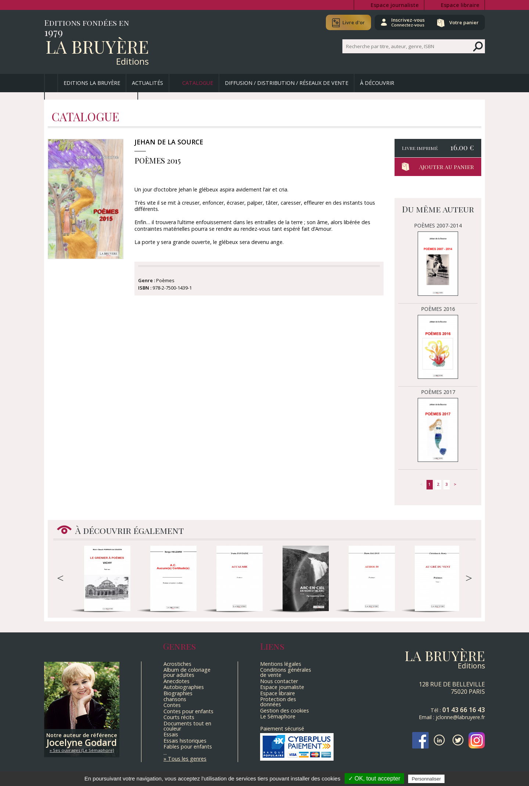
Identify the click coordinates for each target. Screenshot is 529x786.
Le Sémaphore (277, 716)
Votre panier (464, 22)
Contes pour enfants (188, 711)
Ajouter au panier (446, 167)
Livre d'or (353, 22)
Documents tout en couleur (187, 726)
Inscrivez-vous (408, 22)
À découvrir (377, 82)
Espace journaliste (395, 4)
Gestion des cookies (284, 710)
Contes (172, 704)
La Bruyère (97, 46)
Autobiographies (183, 686)
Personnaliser (426, 779)
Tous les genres (187, 758)
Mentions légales (280, 663)
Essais (170, 734)
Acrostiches (177, 663)
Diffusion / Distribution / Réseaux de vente (286, 82)
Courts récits (178, 717)
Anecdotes (176, 681)
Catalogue (197, 82)
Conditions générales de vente (285, 672)
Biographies (177, 693)
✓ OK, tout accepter (374, 778)
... (165, 752)
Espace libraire (460, 4)
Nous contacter (279, 681)
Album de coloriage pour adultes (186, 672)
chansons (174, 699)
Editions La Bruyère (92, 82)
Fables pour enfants (187, 746)
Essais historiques (184, 740)
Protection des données (278, 702)
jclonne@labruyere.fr (460, 717)
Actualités (147, 82)
